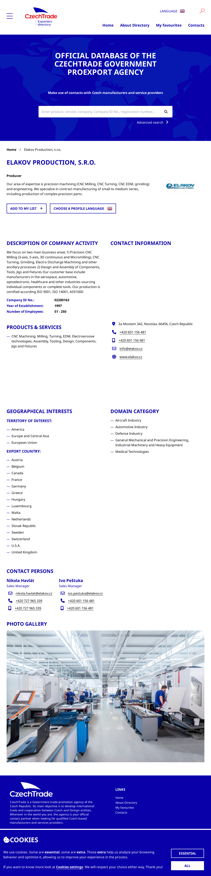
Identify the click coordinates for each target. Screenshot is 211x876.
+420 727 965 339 (29, 600)
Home (108, 25)
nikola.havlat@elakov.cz (34, 593)
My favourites (169, 25)
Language (172, 11)
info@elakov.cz (131, 348)
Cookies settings (69, 867)
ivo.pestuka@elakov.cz (85, 593)
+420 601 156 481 (133, 332)
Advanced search (153, 122)
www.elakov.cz (131, 357)
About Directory (134, 25)
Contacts (196, 25)
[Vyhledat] (201, 11)
